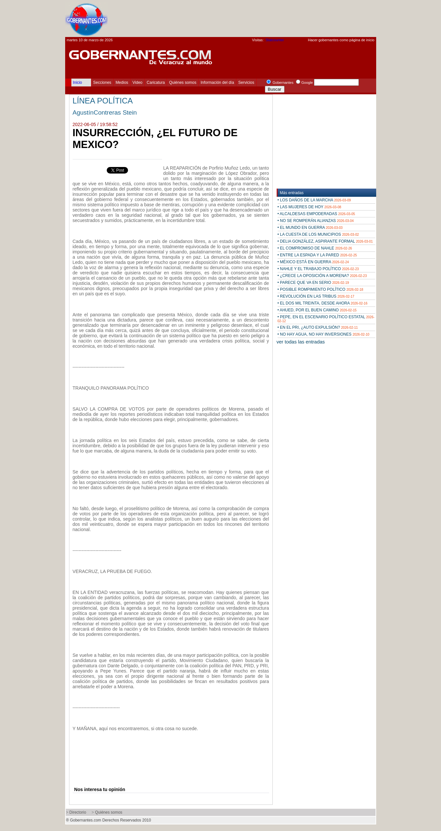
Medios (122, 82)
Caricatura (156, 82)
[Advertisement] (257, 18)
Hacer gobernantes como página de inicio (341, 40)
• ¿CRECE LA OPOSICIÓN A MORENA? (322, 275)
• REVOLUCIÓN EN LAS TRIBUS (316, 296)
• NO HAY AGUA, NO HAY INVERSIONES (324, 334)
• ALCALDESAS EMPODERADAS (316, 214)
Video (137, 82)
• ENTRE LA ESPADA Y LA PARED (317, 255)
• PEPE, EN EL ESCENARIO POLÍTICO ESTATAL (326, 319)
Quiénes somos (182, 82)
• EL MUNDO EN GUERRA (310, 227)
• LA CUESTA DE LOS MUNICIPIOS (318, 234)
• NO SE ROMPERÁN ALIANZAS (316, 220)
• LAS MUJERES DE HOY (309, 207)
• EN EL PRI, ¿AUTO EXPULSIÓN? (318, 327)
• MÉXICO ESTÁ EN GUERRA (313, 262)
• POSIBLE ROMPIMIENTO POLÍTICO (320, 289)
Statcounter (275, 40)
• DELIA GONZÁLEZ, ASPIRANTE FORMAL (325, 241)
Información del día (217, 82)
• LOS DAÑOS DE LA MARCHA (314, 200)
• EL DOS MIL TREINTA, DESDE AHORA (323, 303)
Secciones (102, 82)
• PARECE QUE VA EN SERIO (313, 282)
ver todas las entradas (301, 341)
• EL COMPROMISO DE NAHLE (315, 248)
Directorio (77, 812)
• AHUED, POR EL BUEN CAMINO (317, 310)
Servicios (246, 82)
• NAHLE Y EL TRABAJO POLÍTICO (318, 269)
